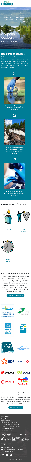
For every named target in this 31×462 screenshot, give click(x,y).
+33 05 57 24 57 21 (9, 451)
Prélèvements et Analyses (9, 422)
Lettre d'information (7, 428)
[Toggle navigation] (28, 3)
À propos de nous (6, 421)
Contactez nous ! (15, 407)
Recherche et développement (10, 426)
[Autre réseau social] (10, 455)
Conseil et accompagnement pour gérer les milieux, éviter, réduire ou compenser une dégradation (14, 150)
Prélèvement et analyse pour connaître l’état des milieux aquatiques (14, 107)
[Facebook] (6, 455)
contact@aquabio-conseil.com (13, 449)
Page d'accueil (5, 419)
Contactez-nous (9, 447)
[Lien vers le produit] (7, 216)
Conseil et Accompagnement (10, 424)
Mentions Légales (6, 430)
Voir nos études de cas (15, 295)
